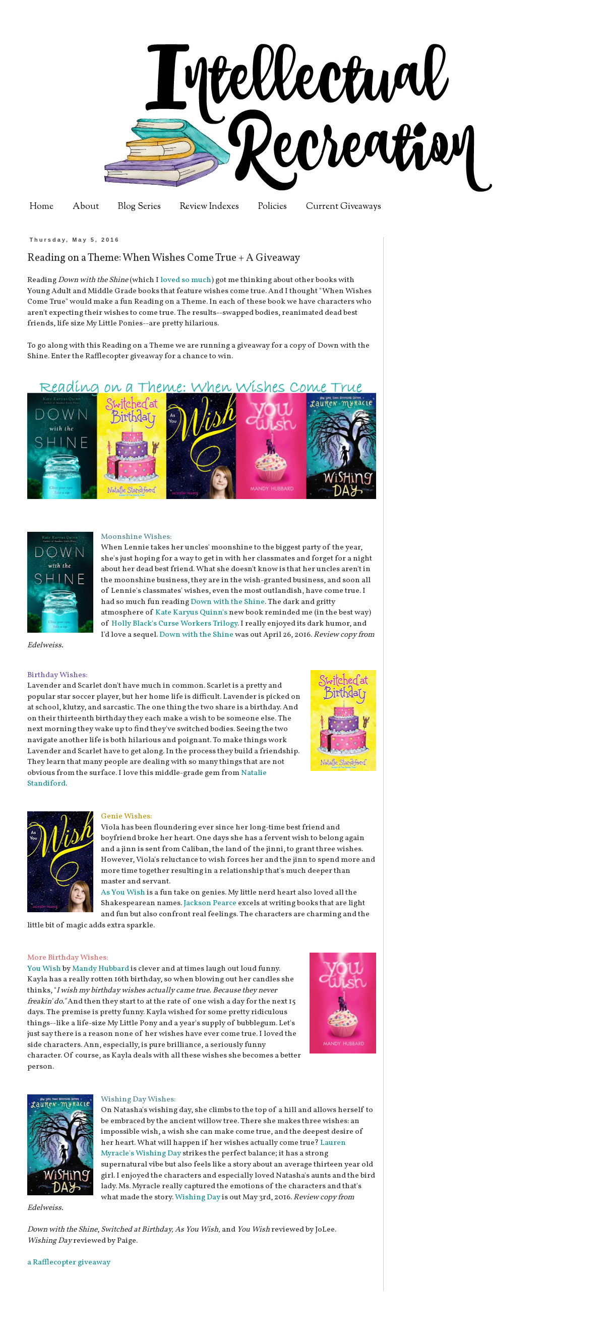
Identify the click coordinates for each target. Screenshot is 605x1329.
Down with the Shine (228, 601)
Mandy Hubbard (100, 968)
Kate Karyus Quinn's (191, 612)
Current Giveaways (343, 206)
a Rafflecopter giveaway (68, 1262)
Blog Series (139, 206)
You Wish (44, 968)
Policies (272, 206)
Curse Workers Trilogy (197, 623)
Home (41, 206)
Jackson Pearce (210, 903)
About (86, 206)
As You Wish (123, 892)
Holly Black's (134, 623)
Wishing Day (158, 1153)
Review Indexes (209, 206)
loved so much (185, 280)
